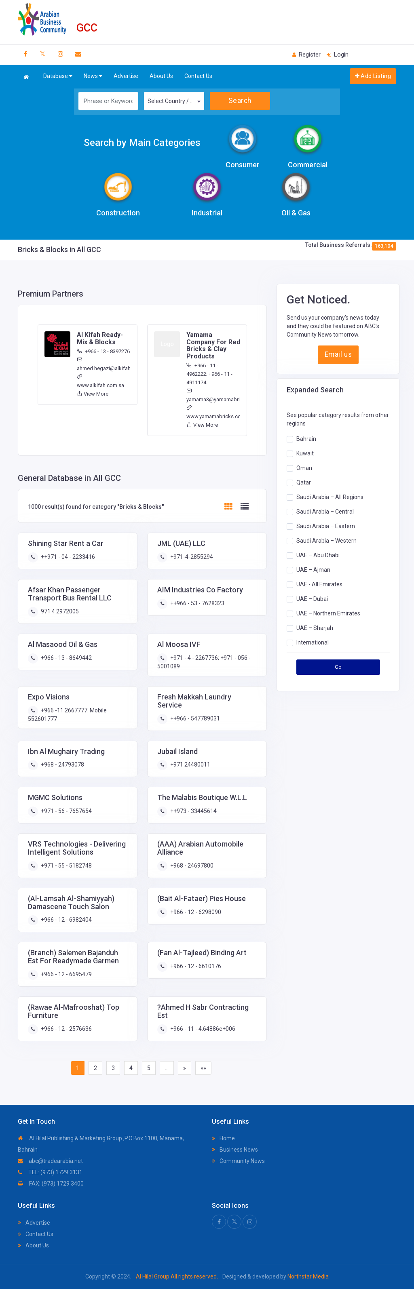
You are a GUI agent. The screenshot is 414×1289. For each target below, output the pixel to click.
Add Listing (373, 76)
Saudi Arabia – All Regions (329, 497)
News (93, 76)
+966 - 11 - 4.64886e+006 (202, 1029)
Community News (238, 1161)
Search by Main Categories (142, 142)
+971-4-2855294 (191, 557)
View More (92, 394)
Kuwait (305, 453)
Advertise (126, 76)
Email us (338, 354)
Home (223, 1138)
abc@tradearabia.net (50, 1161)
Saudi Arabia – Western (326, 540)
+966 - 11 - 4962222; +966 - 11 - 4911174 (209, 373)
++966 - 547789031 (194, 718)
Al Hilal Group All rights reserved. (177, 1276)
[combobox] (174, 101)
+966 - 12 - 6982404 (66, 919)
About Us (161, 76)
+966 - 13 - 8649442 (66, 658)
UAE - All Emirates (319, 584)
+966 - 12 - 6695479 (66, 974)
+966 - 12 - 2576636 (66, 1029)
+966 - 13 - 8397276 (103, 351)
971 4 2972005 (59, 611)
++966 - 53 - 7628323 (196, 603)
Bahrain (306, 439)
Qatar (303, 482)
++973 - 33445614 (193, 811)
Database (57, 76)
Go (338, 667)
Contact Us (198, 76)
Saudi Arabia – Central (325, 511)
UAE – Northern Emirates (328, 613)
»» (203, 1068)
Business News (235, 1149)
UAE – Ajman (313, 570)
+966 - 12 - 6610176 (195, 966)
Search (239, 101)
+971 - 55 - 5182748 (66, 865)
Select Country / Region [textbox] (176, 101)
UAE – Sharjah (314, 628)
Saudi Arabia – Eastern (325, 526)
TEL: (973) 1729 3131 (50, 1172)
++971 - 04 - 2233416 (67, 557)
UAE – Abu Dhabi (318, 555)
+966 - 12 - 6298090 (195, 912)
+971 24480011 (189, 764)
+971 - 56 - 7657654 (66, 811)
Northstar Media (307, 1276)
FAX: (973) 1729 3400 (51, 1183)
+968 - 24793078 (62, 764)
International (312, 642)
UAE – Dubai (312, 599)
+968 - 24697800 (191, 865)
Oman (304, 468)
